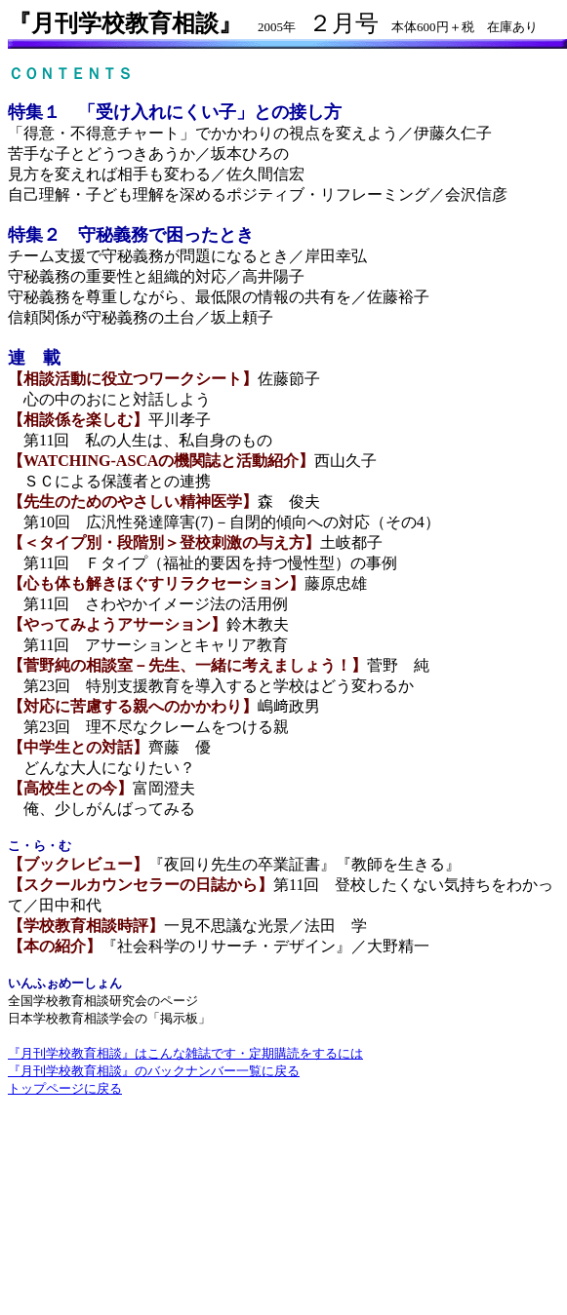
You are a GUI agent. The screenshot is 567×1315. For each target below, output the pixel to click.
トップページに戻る (65, 1088)
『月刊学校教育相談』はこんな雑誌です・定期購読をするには (185, 1053)
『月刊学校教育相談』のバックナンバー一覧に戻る (154, 1071)
